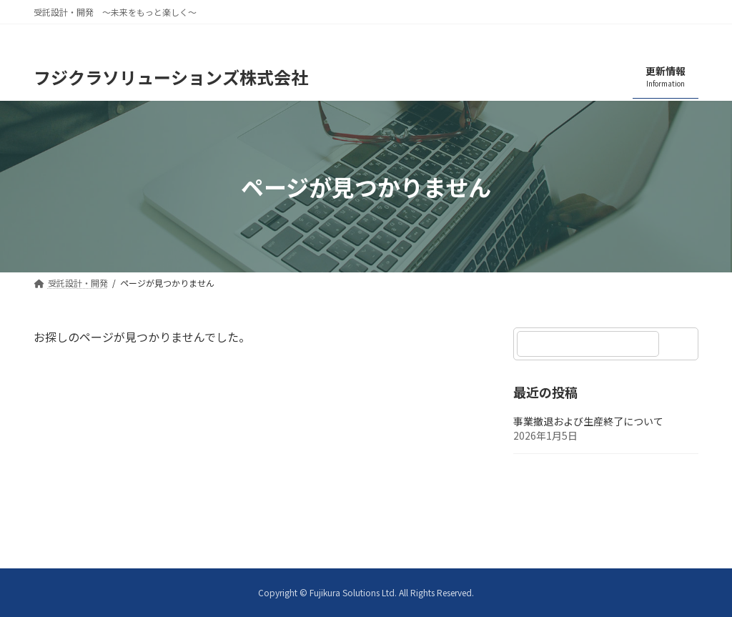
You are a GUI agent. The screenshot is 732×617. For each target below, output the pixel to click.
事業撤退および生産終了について (588, 422)
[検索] (680, 344)
